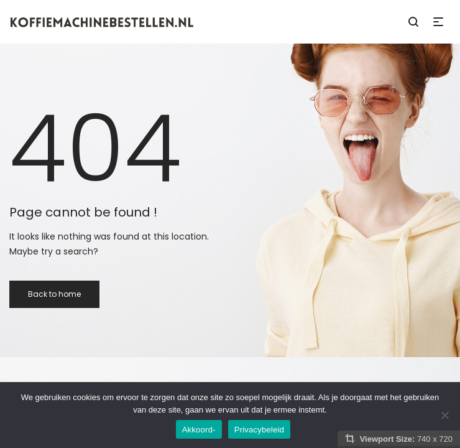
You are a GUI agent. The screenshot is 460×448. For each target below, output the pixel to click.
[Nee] (444, 415)
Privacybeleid (259, 429)
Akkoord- (199, 429)
